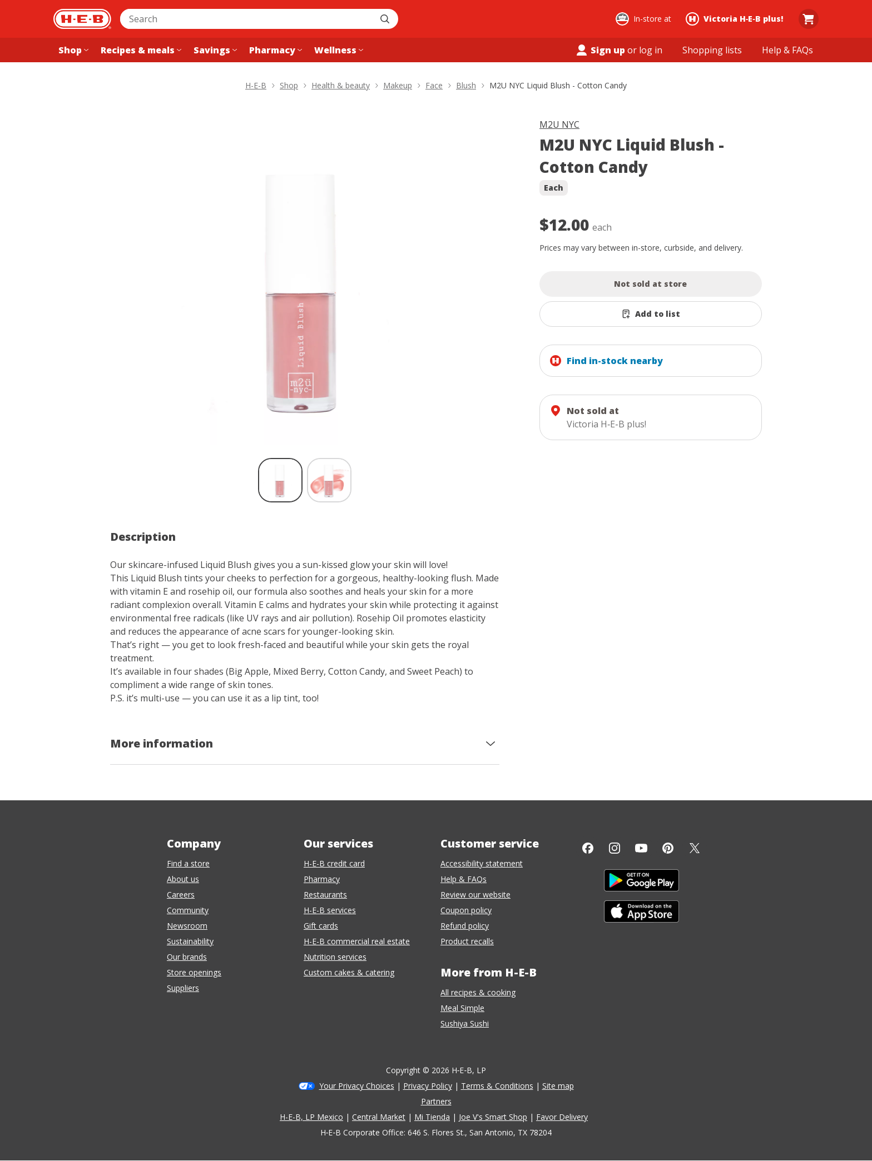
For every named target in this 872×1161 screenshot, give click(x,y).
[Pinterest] (668, 848)
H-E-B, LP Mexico (311, 1117)
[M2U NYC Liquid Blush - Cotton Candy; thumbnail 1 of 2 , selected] (280, 480)
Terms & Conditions (497, 1085)
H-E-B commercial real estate (357, 941)
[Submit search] (386, 19)
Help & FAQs (463, 879)
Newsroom (187, 925)
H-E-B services (330, 910)
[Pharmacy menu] (274, 50)
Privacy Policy (427, 1085)
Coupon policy (466, 910)
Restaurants (325, 894)
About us (183, 879)
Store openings (194, 972)
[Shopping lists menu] (712, 50)
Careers (181, 894)
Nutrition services (335, 956)
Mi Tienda (432, 1117)
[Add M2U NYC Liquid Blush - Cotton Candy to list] (650, 314)
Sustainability (190, 941)
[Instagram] (614, 848)
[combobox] (247, 19)
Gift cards (321, 925)
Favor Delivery (562, 1117)
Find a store (188, 863)
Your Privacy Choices (356, 1085)
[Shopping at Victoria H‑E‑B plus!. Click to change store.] (736, 19)
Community (188, 910)
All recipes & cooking (478, 992)
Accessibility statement (481, 863)
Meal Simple (462, 1008)
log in (650, 50)
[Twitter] (694, 848)
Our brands (187, 956)
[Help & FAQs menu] (787, 50)
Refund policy (464, 925)
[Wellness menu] (337, 50)
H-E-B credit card (334, 863)
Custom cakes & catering (349, 972)
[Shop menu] (72, 50)
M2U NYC (559, 124)
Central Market (378, 1117)
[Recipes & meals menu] (140, 50)
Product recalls (467, 941)
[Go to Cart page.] (809, 19)
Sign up (600, 50)
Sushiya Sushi (464, 1023)
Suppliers (183, 988)
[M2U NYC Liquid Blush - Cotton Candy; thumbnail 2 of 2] (329, 480)
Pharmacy (322, 879)
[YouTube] (641, 848)
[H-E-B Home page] (82, 19)
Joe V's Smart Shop (493, 1117)
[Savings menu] (214, 50)
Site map (558, 1085)
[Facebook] (588, 848)
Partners (436, 1101)
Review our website (475, 894)
